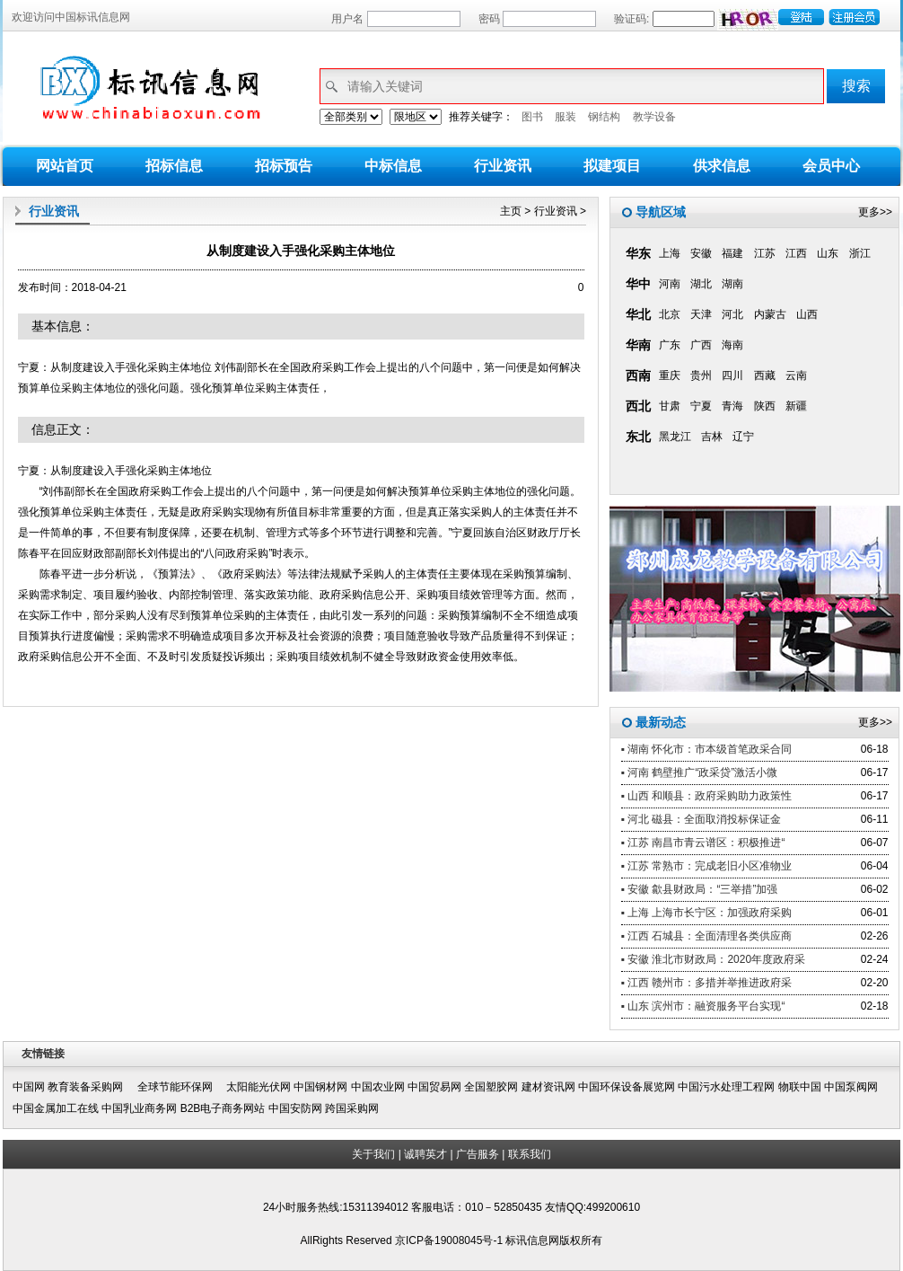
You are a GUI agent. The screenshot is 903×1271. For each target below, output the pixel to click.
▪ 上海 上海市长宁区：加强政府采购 (707, 912)
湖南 (732, 284)
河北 (732, 314)
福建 (732, 253)
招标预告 (283, 165)
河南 (669, 284)
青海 (732, 406)
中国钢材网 (320, 1087)
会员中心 (831, 165)
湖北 (701, 284)
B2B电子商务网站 (223, 1108)
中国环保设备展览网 (626, 1087)
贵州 (701, 375)
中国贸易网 (434, 1087)
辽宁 (743, 436)
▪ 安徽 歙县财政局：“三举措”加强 (699, 889)
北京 (669, 314)
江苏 (765, 253)
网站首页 (64, 165)
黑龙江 (675, 436)
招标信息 (174, 165)
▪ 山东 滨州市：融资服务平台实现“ (703, 1006)
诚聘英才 (425, 1154)
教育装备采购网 (91, 1087)
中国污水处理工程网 (726, 1087)
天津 (701, 314)
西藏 (765, 375)
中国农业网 (378, 1087)
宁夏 (701, 406)
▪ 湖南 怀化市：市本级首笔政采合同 (707, 749)
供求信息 (721, 165)
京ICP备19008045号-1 (450, 1240)
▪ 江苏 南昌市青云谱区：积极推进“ (703, 842)
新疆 (796, 406)
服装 (565, 116)
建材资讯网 (548, 1087)
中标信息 (393, 165)
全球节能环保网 (180, 1087)
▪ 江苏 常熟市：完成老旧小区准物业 (707, 866)
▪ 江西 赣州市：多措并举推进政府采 (707, 982)
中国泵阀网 (851, 1087)
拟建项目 (612, 165)
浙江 (860, 253)
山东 (827, 253)
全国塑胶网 (491, 1087)
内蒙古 (770, 314)
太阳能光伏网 (258, 1087)
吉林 (712, 436)
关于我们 (373, 1154)
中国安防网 (295, 1108)
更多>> (875, 212)
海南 (732, 345)
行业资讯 (502, 165)
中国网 (29, 1087)
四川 (732, 375)
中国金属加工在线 (56, 1108)
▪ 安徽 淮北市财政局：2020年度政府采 (713, 959)
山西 (807, 314)
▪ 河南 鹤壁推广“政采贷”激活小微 (699, 772)
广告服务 (477, 1154)
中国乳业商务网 (139, 1108)
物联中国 (799, 1087)
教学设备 (654, 116)
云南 (796, 375)
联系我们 (529, 1154)
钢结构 (604, 116)
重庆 (669, 375)
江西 (796, 253)
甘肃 (669, 406)
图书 (532, 116)
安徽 (701, 253)
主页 (511, 211)
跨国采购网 (352, 1108)
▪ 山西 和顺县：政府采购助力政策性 (707, 796)
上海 (669, 253)
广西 (701, 345)
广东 (669, 345)
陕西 (765, 406)
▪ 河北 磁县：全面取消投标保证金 (701, 819)
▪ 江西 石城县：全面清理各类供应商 (707, 936)
